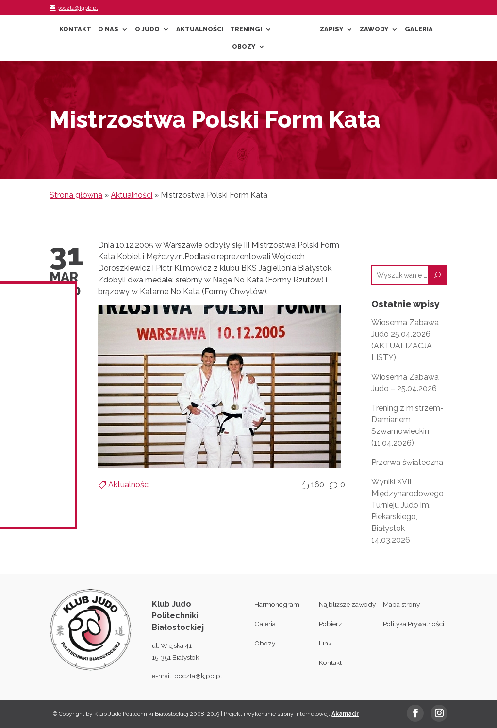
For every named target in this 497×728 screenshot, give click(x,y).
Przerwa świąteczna (407, 462)
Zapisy (331, 29)
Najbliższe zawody (347, 604)
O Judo (147, 29)
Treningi (246, 29)
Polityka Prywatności (413, 624)
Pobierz (330, 624)
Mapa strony (401, 604)
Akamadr (345, 714)
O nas (108, 29)
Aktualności (199, 29)
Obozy (243, 46)
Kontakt (75, 29)
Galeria (419, 29)
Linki (326, 643)
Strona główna (76, 194)
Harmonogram (276, 604)
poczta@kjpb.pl (198, 675)
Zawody (374, 29)
